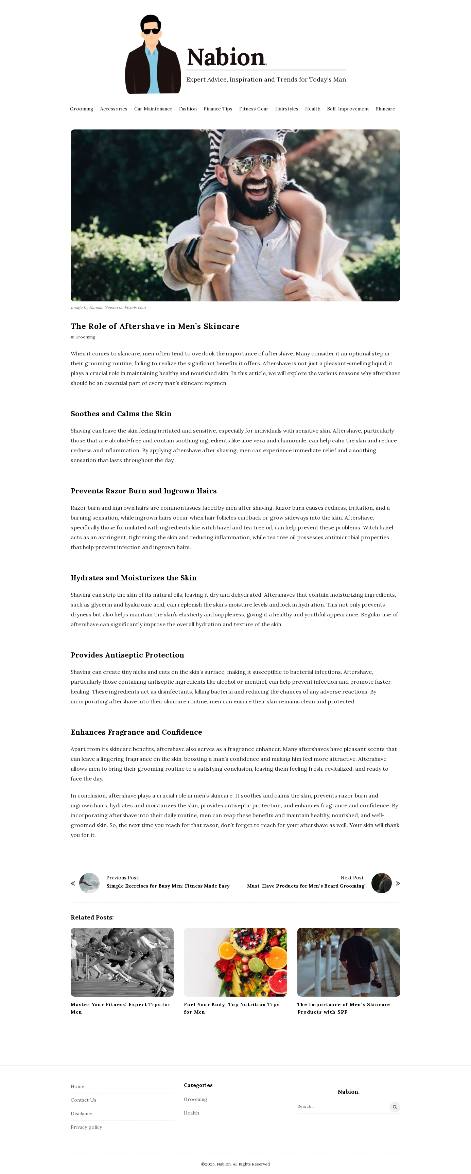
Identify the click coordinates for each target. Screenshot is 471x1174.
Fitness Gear (253, 109)
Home (77, 1086)
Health (312, 109)
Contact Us (84, 1100)
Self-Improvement (348, 109)
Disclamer (82, 1113)
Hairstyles (286, 109)
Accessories (113, 109)
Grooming (81, 109)
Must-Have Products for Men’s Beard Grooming (306, 886)
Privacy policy (86, 1127)
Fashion (188, 109)
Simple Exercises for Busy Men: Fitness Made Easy (168, 886)
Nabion (225, 56)
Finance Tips (218, 109)
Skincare (385, 109)
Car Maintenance (153, 109)
